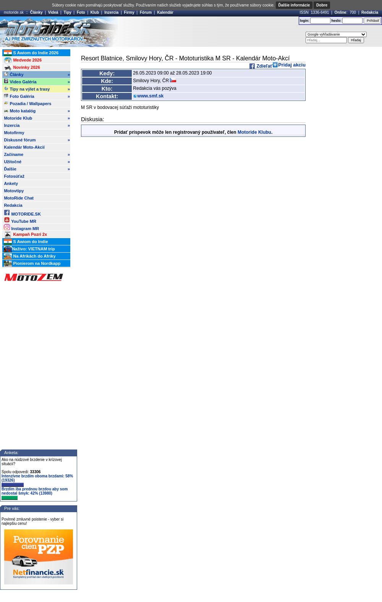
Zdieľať (263, 66)
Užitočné (37, 162)
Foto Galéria (37, 96)
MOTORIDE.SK (22, 212)
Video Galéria (37, 82)
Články (36, 12)
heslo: (336, 21)
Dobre (321, 5)
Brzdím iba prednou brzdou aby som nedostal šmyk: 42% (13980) (35, 493)
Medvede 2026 (23, 60)
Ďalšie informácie (294, 5)
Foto (81, 12)
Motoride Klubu (254, 132)
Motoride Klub (37, 118)
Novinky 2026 (22, 68)
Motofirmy (14, 132)
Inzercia (111, 12)
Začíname (37, 154)
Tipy (67, 12)
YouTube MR (20, 220)
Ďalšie (37, 169)
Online (340, 12)
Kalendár (165, 12)
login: (304, 21)
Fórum (146, 12)
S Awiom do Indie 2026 (31, 53)
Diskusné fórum (37, 140)
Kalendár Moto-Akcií (24, 147)
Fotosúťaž (14, 176)
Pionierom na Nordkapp (32, 264)
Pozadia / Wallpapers (27, 103)
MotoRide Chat (19, 198)
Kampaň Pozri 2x (25, 235)
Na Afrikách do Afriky (29, 256)
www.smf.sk (150, 96)
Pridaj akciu (292, 65)
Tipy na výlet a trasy (37, 89)
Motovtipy (14, 190)
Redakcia (369, 12)
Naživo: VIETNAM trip (29, 249)
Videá (53, 12)
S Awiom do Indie (26, 242)
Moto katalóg (37, 111)
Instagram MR (21, 227)
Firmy (129, 12)
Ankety (11, 183)
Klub (95, 12)
